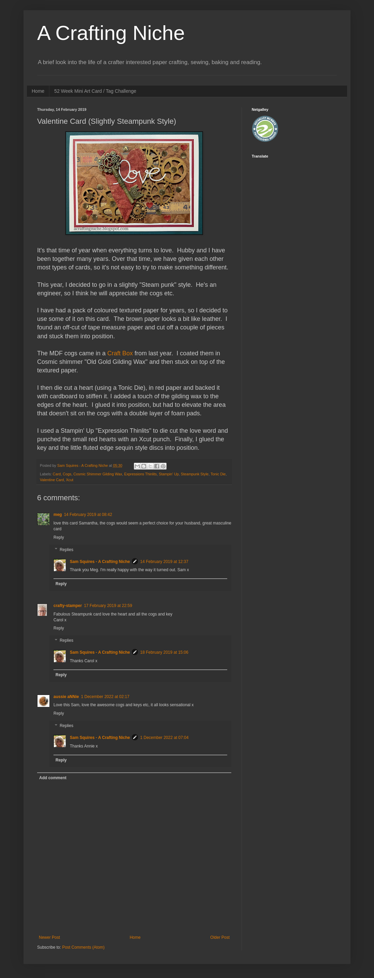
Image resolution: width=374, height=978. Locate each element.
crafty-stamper (67, 605)
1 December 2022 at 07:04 (164, 737)
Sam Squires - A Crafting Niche (100, 561)
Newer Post (49, 937)
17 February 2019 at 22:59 (108, 605)
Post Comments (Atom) (83, 947)
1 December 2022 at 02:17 (105, 696)
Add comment (52, 777)
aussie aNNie (66, 696)
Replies (66, 549)
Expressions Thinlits (140, 474)
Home (38, 91)
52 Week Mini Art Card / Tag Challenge (95, 91)
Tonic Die (218, 474)
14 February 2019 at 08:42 (88, 514)
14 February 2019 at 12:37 (164, 561)
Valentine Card (52, 480)
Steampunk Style (195, 474)
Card (57, 474)
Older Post (220, 937)
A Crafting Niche (111, 32)
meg (57, 514)
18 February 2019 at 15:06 (164, 652)
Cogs (67, 474)
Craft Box (120, 353)
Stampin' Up (168, 474)
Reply (58, 537)
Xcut (70, 480)
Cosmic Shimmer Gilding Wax (97, 474)
